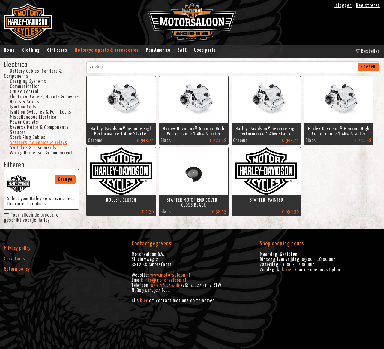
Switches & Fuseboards (33, 147)
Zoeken (368, 66)
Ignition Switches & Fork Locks (40, 112)
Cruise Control (24, 91)
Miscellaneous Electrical (34, 117)
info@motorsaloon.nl (165, 280)
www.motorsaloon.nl (170, 275)
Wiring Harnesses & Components (42, 152)
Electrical (16, 64)
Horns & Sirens (24, 101)
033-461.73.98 (165, 285)
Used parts (205, 50)
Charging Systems (28, 81)
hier (144, 300)
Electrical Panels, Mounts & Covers (44, 96)
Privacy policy (17, 248)
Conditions (14, 258)
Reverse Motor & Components (39, 127)
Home (9, 50)
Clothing (31, 50)
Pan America (158, 50)
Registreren (368, 5)
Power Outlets (24, 122)
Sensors (18, 132)
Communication (25, 86)
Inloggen (343, 5)
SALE (182, 50)
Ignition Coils (23, 107)
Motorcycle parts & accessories (107, 50)
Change (65, 179)
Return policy (17, 269)
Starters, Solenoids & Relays (38, 142)
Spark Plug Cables (28, 137)
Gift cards (57, 50)
